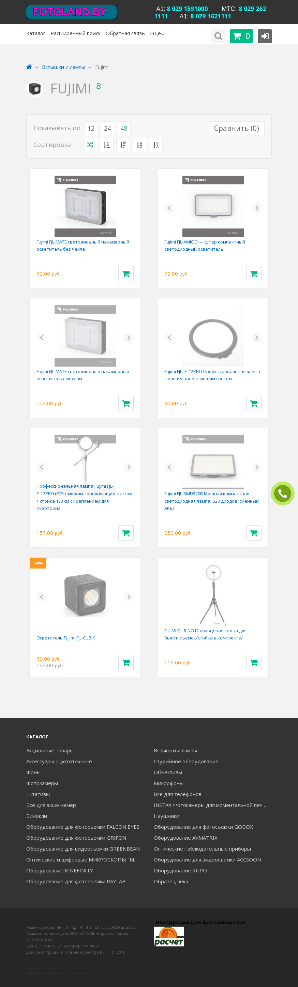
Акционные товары (50, 750)
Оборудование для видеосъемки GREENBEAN (83, 848)
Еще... (157, 33)
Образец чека (171, 881)
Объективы (168, 772)
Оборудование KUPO (180, 870)
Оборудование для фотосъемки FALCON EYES (82, 826)
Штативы (38, 794)
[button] (169, 208)
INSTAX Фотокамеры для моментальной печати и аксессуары (212, 804)
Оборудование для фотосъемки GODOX (203, 826)
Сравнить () (236, 128)
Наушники (166, 815)
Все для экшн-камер (51, 804)
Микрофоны (168, 783)
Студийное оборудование (186, 761)
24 (107, 128)
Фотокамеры (42, 783)
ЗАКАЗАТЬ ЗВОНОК (285, 493)
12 (91, 128)
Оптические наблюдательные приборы (202, 848)
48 (123, 128)
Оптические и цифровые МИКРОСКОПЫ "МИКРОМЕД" (85, 859)
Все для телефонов (178, 794)
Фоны (33, 772)
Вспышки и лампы (175, 750)
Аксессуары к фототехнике (59, 761)
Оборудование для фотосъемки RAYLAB (75, 881)
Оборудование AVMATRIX (186, 837)
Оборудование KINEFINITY (59, 870)
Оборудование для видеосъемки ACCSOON (207, 859)
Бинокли (36, 815)
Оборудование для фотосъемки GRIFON (76, 837)
